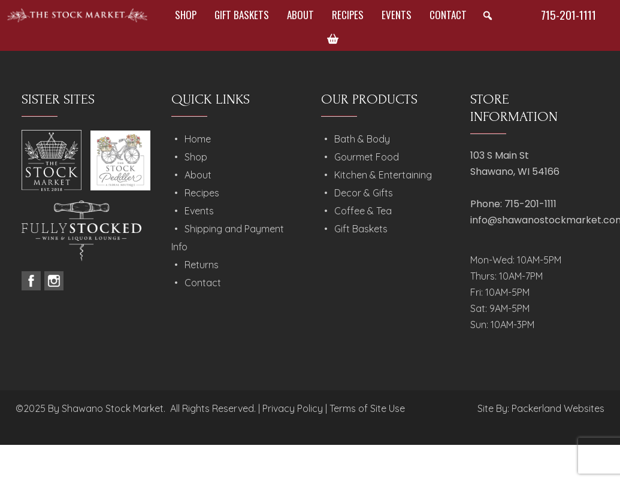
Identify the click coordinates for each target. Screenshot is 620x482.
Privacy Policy (292, 408)
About (300, 14)
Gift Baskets (241, 14)
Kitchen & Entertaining (383, 175)
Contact (448, 14)
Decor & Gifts (363, 193)
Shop (185, 14)
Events (397, 14)
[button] (488, 16)
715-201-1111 (568, 14)
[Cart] (332, 39)
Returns (202, 265)
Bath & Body (362, 139)
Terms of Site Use (367, 408)
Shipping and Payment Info (227, 238)
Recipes (348, 14)
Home (198, 139)
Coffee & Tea (363, 211)
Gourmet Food (366, 157)
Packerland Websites (558, 408)
